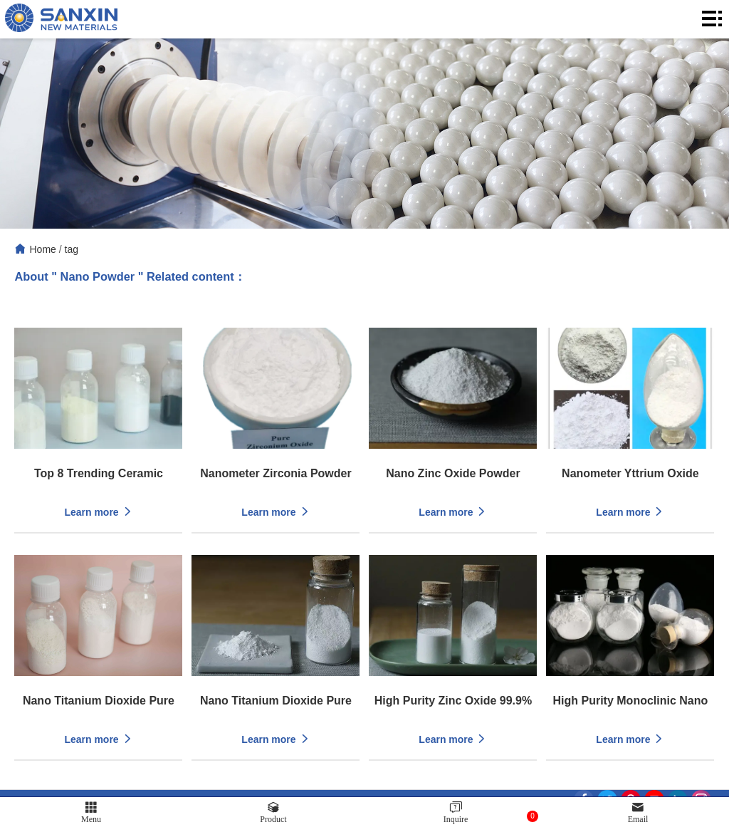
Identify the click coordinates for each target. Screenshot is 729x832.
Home (42, 249)
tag (71, 249)
